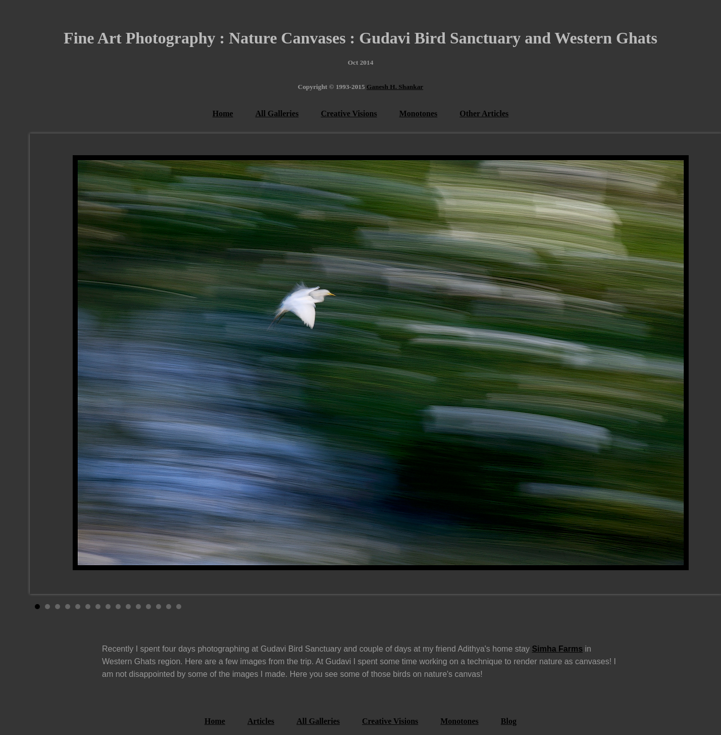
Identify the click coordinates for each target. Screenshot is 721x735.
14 (168, 606)
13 (158, 606)
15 (178, 606)
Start (676, 606)
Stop (684, 606)
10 (128, 606)
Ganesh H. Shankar (395, 86)
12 (148, 606)
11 (138, 606)
